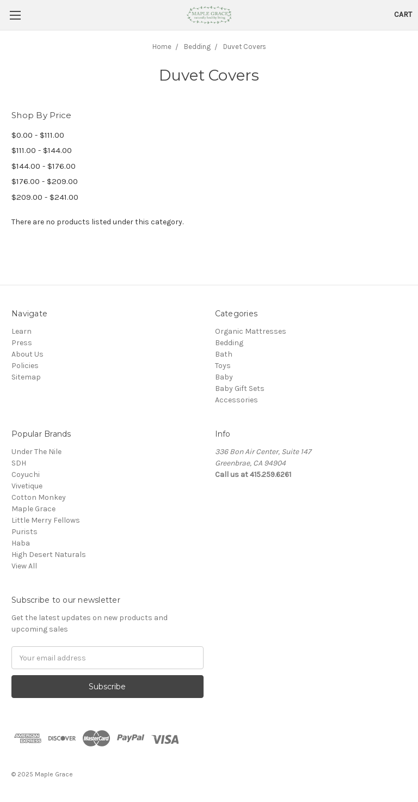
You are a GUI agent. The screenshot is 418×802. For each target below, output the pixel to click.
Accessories (236, 400)
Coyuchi (25, 474)
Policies (25, 365)
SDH (18, 463)
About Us (27, 354)
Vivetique (26, 486)
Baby (224, 377)
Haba (20, 543)
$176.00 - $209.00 (44, 181)
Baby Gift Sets (240, 388)
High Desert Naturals (48, 554)
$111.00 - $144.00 (41, 150)
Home (161, 46)
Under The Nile (36, 451)
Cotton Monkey (38, 497)
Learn (21, 331)
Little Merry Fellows (45, 520)
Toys (223, 365)
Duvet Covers (244, 46)
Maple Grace (33, 508)
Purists (24, 531)
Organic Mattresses (250, 331)
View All (24, 566)
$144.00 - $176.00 (43, 166)
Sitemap (26, 377)
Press (21, 342)
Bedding (197, 46)
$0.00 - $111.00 (37, 135)
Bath (223, 354)
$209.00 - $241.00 (44, 197)
